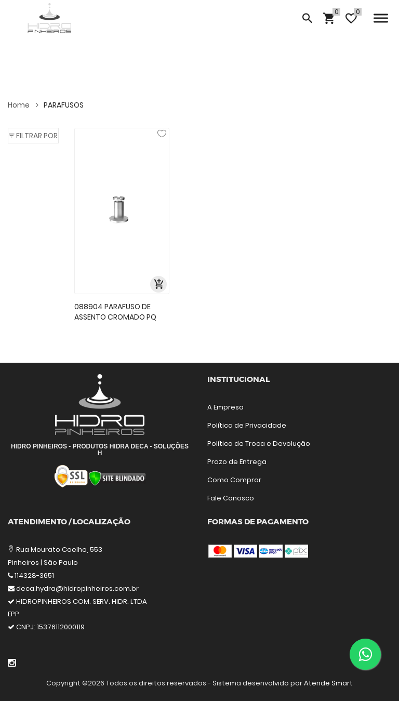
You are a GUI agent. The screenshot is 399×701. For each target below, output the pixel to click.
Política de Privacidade (246, 425)
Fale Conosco (230, 498)
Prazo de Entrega (237, 462)
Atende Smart (328, 683)
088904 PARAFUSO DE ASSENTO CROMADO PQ (115, 312)
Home (23, 105)
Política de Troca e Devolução (258, 443)
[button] (33, 135)
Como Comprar (234, 480)
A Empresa (225, 407)
